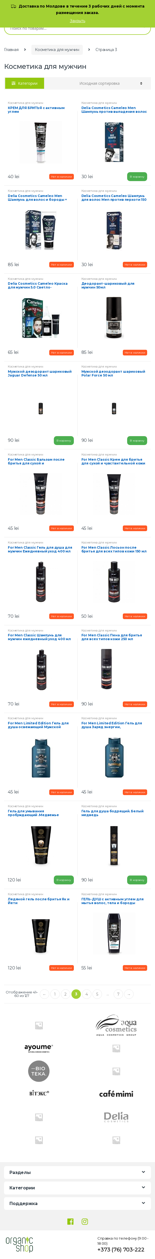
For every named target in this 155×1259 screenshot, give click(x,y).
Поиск (142, 28)
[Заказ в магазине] (111, 83)
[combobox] (70, 28)
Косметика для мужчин (57, 49)
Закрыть (77, 20)
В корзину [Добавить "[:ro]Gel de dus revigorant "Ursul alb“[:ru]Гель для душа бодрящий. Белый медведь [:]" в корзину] (137, 880)
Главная (11, 49)
